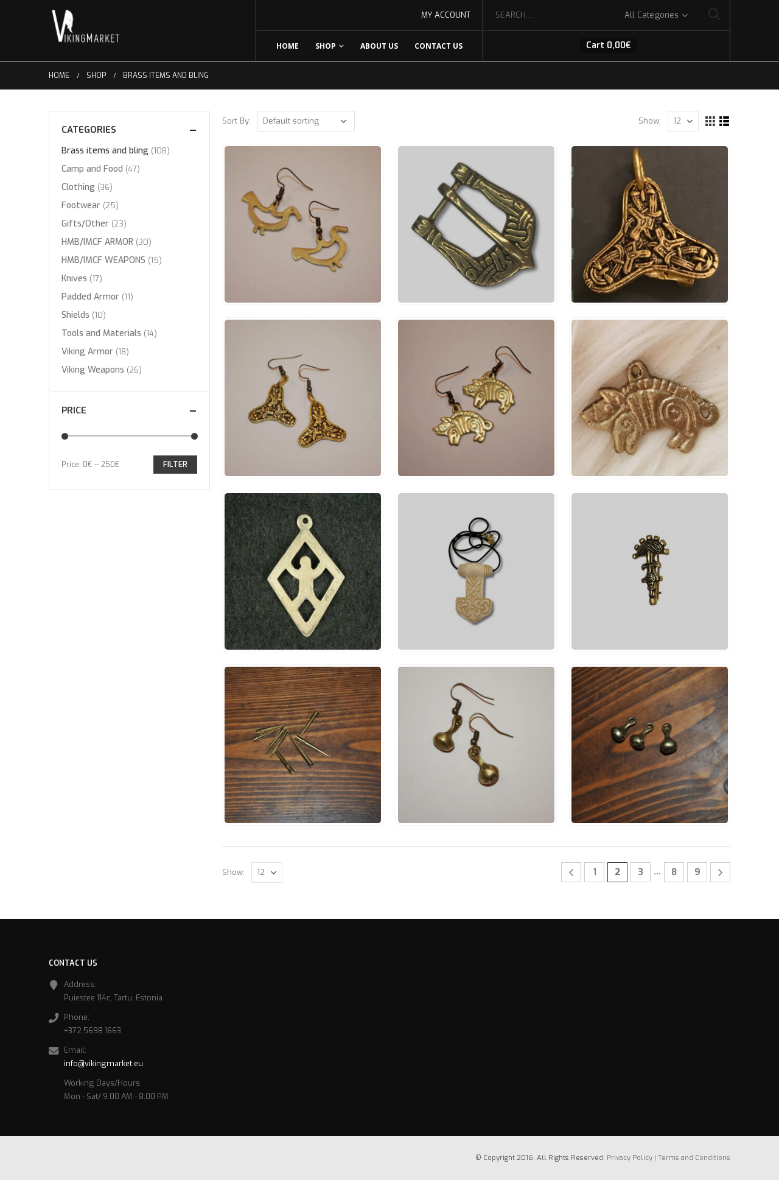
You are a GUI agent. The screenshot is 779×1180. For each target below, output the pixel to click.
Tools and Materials (101, 333)
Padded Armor (90, 297)
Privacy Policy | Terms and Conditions (668, 1157)
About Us (379, 46)
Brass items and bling (104, 150)
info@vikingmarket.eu (103, 1063)
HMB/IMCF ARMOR (97, 242)
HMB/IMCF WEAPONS (103, 260)
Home (287, 46)
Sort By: (236, 121)
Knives (74, 278)
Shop (325, 46)
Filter (175, 464)
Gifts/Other (85, 224)
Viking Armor (87, 351)
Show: (649, 121)
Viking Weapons (92, 370)
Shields (75, 315)
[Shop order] (306, 121)
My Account (445, 15)
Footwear (80, 205)
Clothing (78, 187)
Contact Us (438, 46)
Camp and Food (92, 169)
